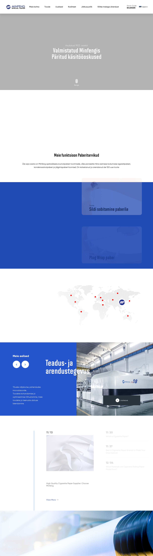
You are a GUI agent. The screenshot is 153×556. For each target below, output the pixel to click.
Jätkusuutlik (86, 7)
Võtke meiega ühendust (108, 7)
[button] (16, 364)
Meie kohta (34, 7)
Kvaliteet (72, 7)
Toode (47, 7)
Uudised (59, 7)
